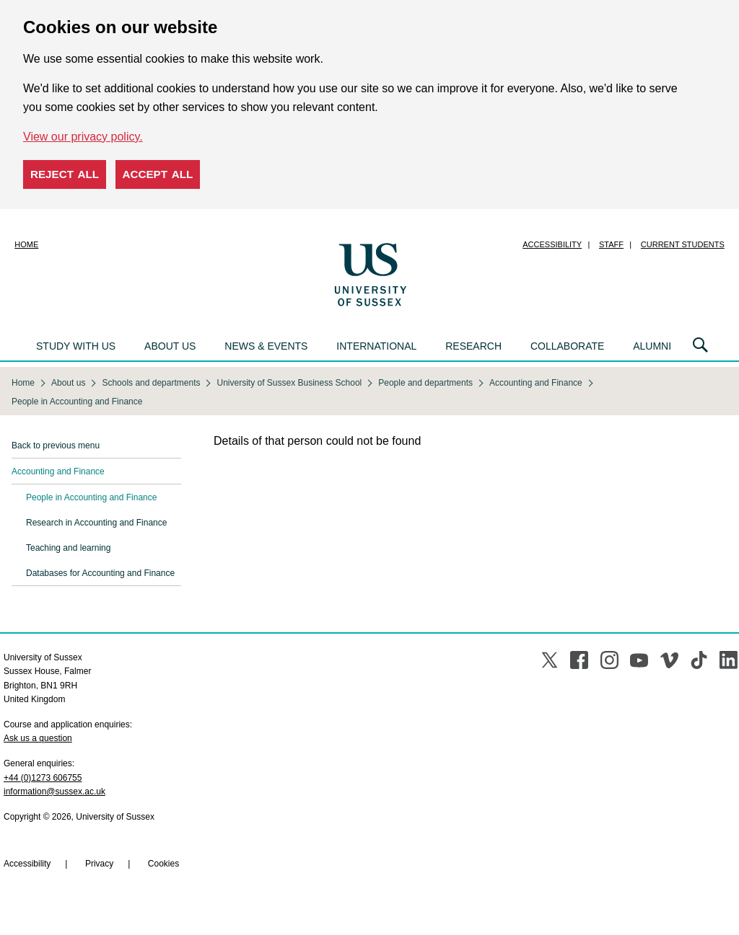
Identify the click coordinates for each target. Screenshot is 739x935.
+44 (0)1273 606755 (43, 778)
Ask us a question (38, 738)
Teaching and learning (68, 548)
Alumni (652, 346)
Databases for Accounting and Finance (100, 573)
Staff (611, 244)
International (376, 346)
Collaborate (567, 346)
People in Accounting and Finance (91, 497)
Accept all (158, 174)
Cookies (163, 864)
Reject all (64, 174)
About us (170, 346)
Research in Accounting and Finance (96, 523)
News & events (265, 346)
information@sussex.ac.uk (54, 791)
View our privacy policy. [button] (83, 136)
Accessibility (552, 244)
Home (26, 244)
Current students (683, 244)
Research (473, 346)
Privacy (99, 864)
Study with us (75, 346)
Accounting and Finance (58, 471)
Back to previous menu (56, 445)
